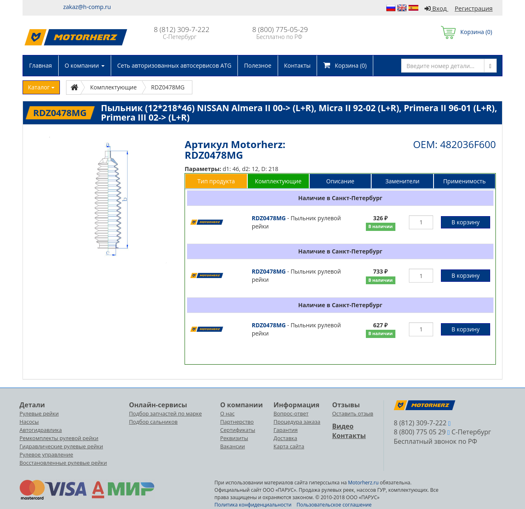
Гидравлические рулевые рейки (61, 446)
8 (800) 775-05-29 (280, 29)
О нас (227, 413)
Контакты (297, 65)
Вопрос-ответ (291, 413)
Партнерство (237, 421)
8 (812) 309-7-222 (182, 29)
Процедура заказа (297, 421)
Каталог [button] (41, 87)
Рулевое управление (46, 454)
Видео (343, 426)
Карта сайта (289, 446)
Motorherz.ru (363, 482)
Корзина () (466, 32)
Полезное (257, 65)
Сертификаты (237, 430)
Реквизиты (234, 438)
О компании (85, 65)
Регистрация (474, 8)
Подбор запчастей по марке (165, 413)
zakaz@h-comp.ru (87, 7)
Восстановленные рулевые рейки (63, 462)
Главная (40, 65)
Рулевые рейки (39, 413)
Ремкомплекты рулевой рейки (59, 438)
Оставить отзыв (352, 413)
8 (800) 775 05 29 (420, 431)
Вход (436, 8)
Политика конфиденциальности (253, 504)
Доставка (285, 438)
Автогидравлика (41, 430)
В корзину (465, 222)
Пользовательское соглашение (334, 504)
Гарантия (286, 430)
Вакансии (232, 446)
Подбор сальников (153, 421)
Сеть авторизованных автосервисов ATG (174, 65)
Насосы (29, 421)
